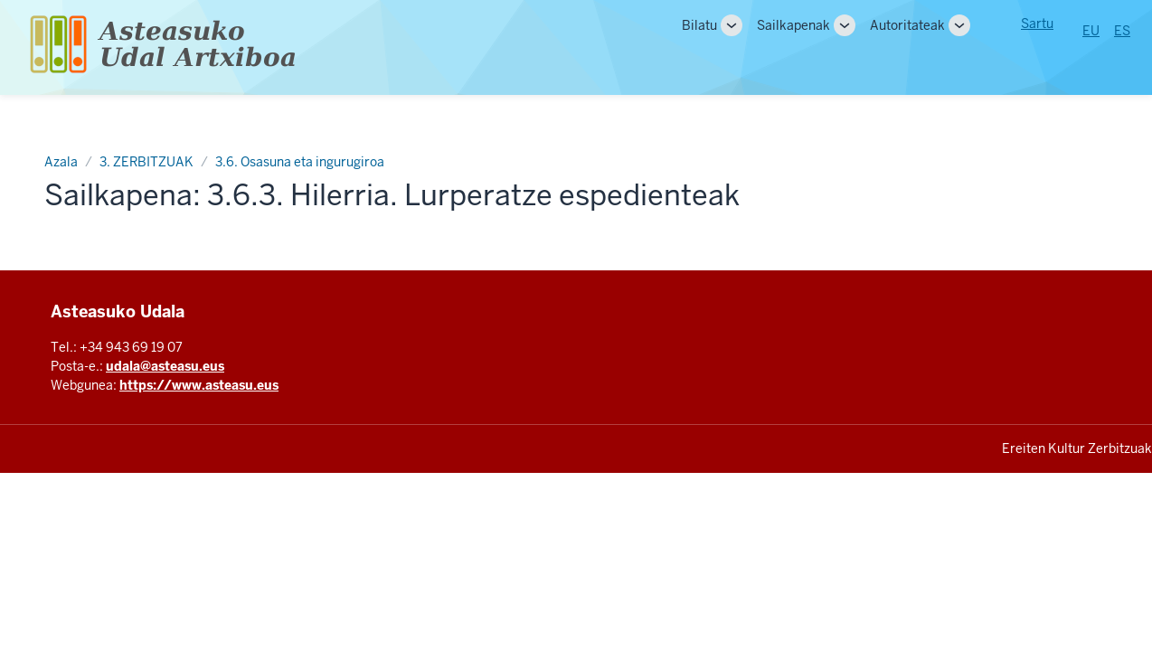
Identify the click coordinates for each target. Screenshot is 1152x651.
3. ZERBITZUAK (146, 162)
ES (1122, 31)
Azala (61, 162)
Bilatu (699, 25)
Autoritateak (907, 25)
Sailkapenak (793, 25)
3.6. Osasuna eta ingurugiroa (299, 162)
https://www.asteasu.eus (199, 385)
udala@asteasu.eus (165, 366)
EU (1091, 31)
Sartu (1037, 23)
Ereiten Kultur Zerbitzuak (1077, 448)
